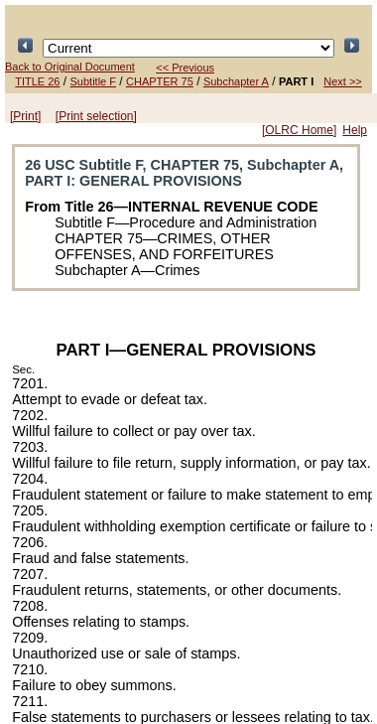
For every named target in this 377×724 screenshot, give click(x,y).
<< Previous (185, 67)
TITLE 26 (37, 81)
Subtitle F (93, 81)
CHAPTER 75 (159, 81)
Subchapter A (236, 81)
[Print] (25, 116)
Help (354, 130)
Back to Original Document (70, 66)
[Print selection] (96, 116)
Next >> (342, 81)
